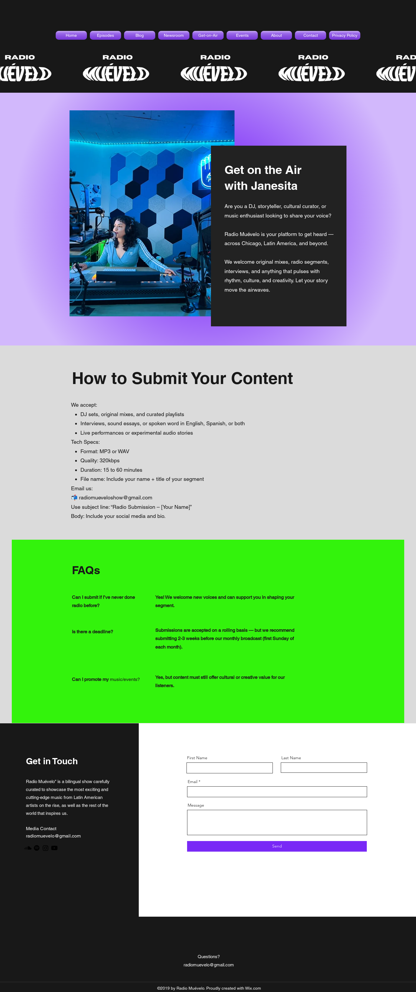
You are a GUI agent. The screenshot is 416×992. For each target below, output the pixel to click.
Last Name (291, 758)
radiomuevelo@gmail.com (53, 836)
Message (196, 805)
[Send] (277, 846)
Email (192, 782)
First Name (197, 758)
